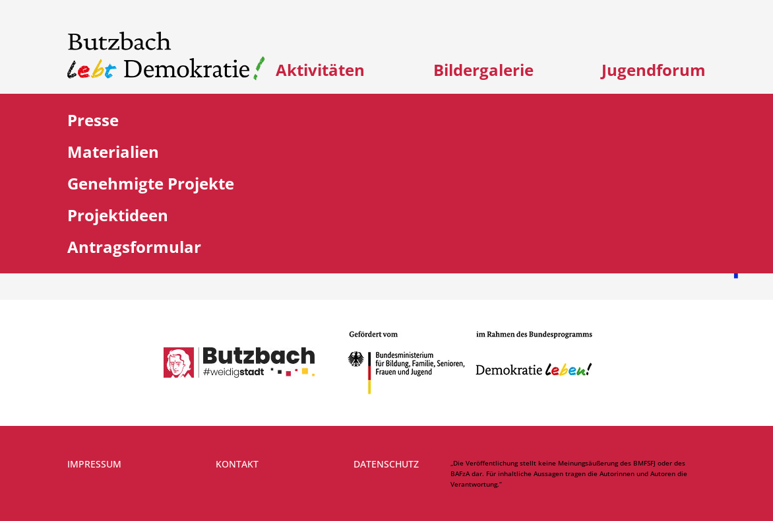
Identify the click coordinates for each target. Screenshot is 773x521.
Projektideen (117, 215)
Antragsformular (134, 247)
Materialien (113, 151)
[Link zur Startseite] (166, 56)
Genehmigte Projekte (150, 183)
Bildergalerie (483, 70)
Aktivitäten (320, 70)
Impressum (94, 464)
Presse (93, 120)
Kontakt (237, 464)
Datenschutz (386, 464)
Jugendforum (654, 70)
